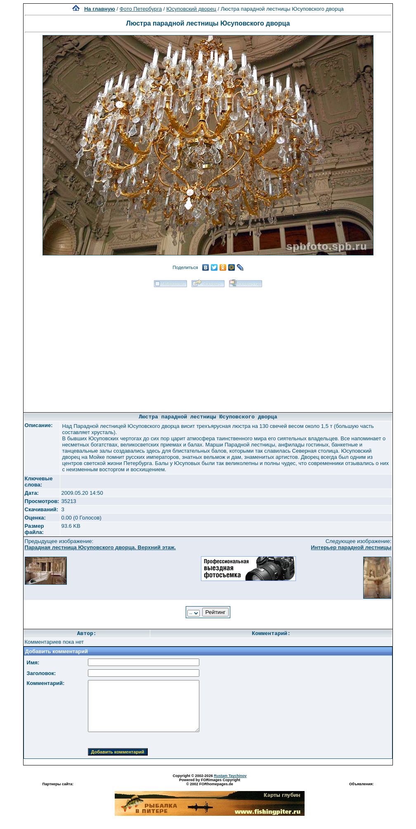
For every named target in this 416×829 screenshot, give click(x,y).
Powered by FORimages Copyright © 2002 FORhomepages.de (209, 782)
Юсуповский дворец (191, 9)
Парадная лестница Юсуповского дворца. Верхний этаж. (100, 547)
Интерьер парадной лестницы (351, 547)
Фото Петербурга (141, 9)
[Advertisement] (208, 347)
